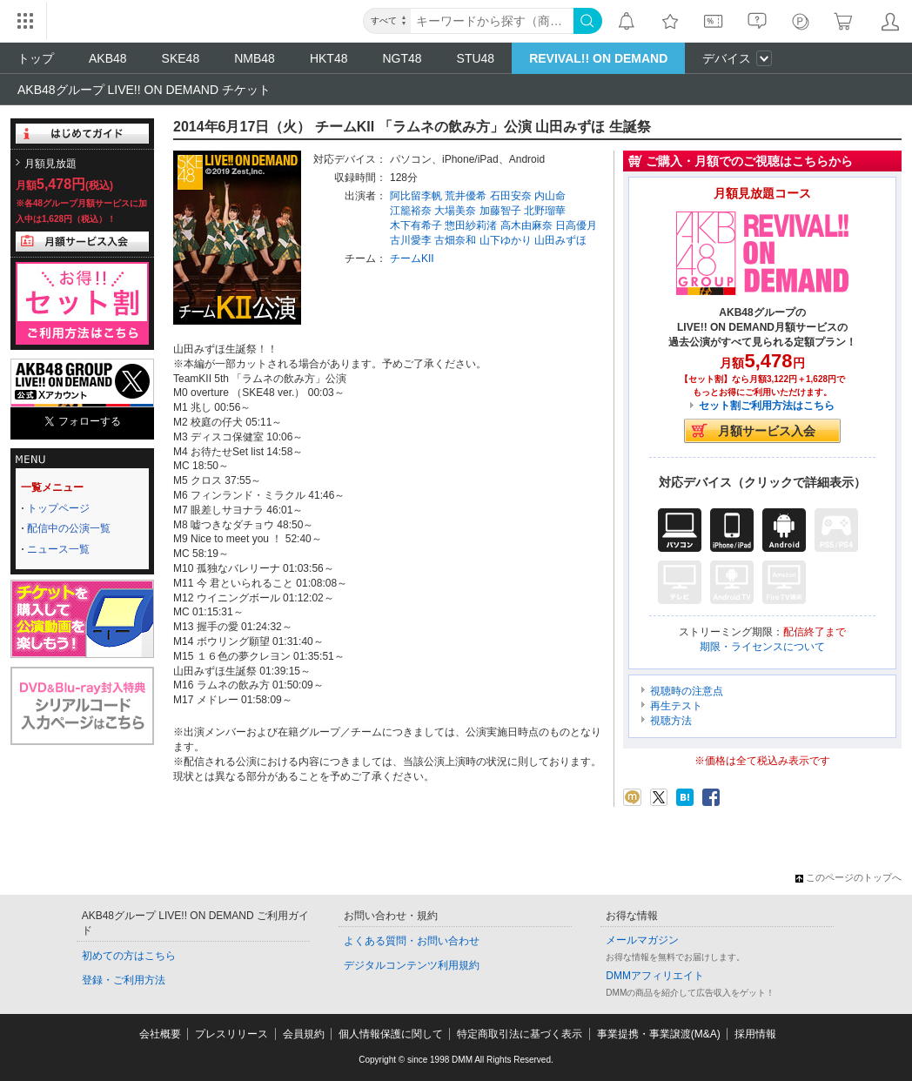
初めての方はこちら (129, 956)
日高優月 (576, 225)
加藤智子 (500, 211)
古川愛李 (411, 240)
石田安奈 (511, 196)
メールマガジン (642, 940)
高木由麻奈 (526, 225)
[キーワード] (492, 21)
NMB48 (254, 58)
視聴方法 (671, 721)
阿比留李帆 (416, 196)
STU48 (476, 58)
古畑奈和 (455, 240)
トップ (35, 58)
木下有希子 (416, 225)
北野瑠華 (545, 211)
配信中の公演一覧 (69, 528)
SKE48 (181, 58)
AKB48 (108, 58)
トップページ (58, 508)
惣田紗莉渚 (471, 225)
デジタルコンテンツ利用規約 (411, 965)
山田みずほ (560, 240)
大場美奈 (455, 211)
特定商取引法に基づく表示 (519, 1034)
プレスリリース (231, 1034)
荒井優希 (465, 196)
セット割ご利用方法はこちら (767, 406)
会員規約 (304, 1034)
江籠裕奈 (411, 211)
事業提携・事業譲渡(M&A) (659, 1034)
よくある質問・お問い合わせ (411, 941)
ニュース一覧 (58, 549)
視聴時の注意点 (686, 691)
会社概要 (160, 1034)
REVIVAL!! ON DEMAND (598, 58)
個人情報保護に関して (391, 1034)
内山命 (550, 196)
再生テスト (676, 706)
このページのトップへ (848, 877)
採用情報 (755, 1034)
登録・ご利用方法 (123, 980)
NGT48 (401, 58)
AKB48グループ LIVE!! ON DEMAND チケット (144, 90)
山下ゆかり (505, 240)
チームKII (412, 258)
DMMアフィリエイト (655, 976)
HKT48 (329, 58)
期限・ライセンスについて (762, 647)
